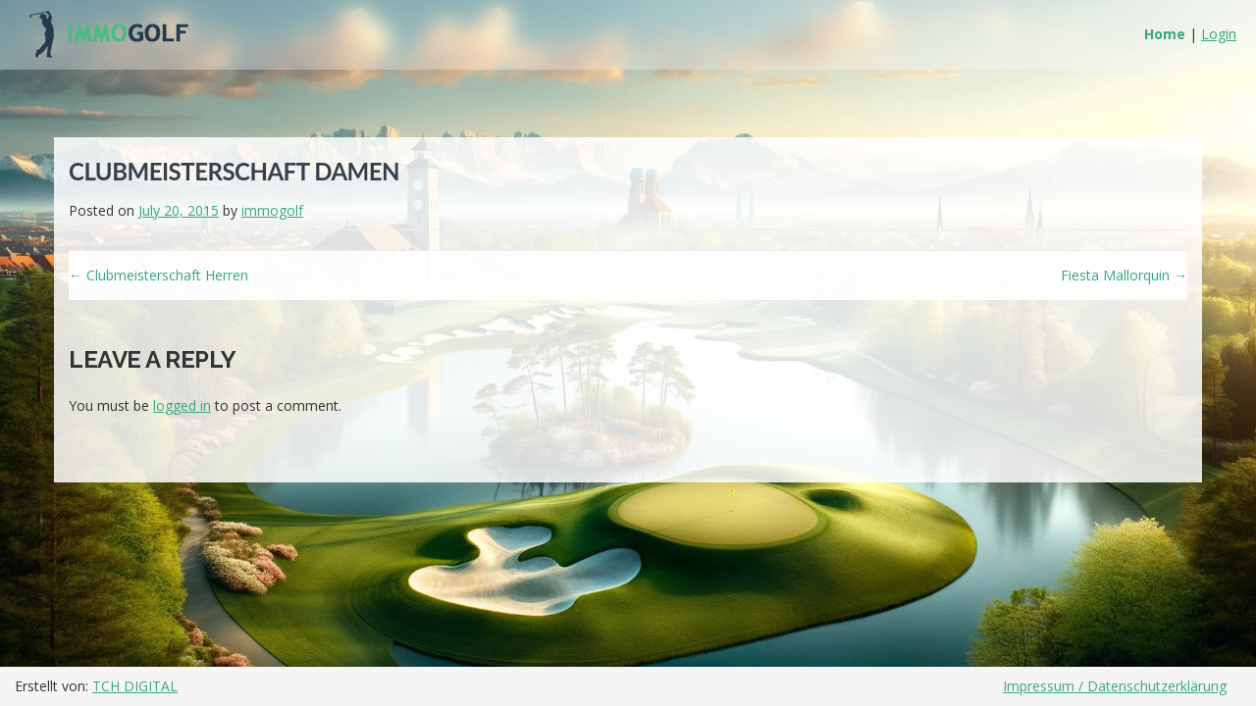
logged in (182, 405)
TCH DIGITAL (135, 686)
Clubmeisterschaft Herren (158, 275)
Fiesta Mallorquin (1124, 275)
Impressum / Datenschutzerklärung (1115, 686)
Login (1218, 34)
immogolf (272, 210)
